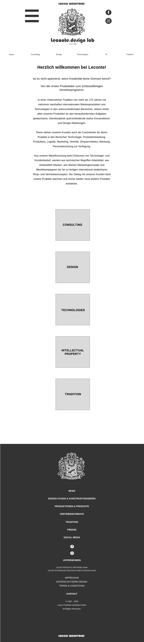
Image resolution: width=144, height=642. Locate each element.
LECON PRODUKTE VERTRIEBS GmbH (72, 567)
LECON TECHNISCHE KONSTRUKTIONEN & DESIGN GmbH (72, 570)
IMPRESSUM (72, 578)
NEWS (71, 491)
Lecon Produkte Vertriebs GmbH (71, 605)
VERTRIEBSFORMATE (72, 514)
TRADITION (72, 522)
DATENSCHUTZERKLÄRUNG (71, 581)
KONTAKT (71, 594)
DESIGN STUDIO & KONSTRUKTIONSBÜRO (72, 498)
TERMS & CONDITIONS (71, 586)
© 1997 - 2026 (72, 601)
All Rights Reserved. (72, 609)
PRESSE (71, 529)
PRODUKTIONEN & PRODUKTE (72, 506)
